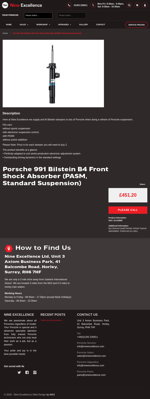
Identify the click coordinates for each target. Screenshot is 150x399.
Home (5, 33)
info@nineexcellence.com (90, 346)
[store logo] (22, 5)
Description (11, 113)
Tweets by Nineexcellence (51, 320)
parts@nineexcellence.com (91, 375)
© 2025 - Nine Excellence (17, 394)
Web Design (39, 394)
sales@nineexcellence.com (91, 356)
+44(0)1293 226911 (87, 337)
